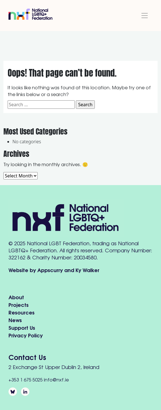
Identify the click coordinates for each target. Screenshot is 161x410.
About (16, 297)
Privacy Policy (25, 335)
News (15, 320)
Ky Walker (87, 270)
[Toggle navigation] (145, 15)
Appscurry (50, 270)
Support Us (21, 327)
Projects (18, 304)
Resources (21, 312)
